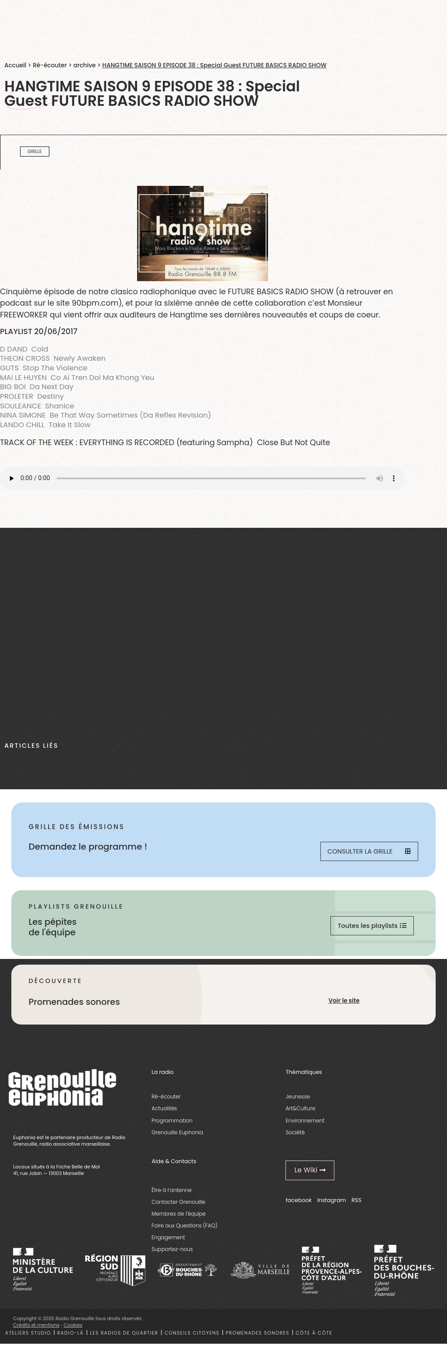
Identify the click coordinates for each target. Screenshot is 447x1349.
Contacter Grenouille (178, 1204)
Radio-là (70, 1335)
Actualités (164, 1111)
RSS (356, 1203)
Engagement (168, 1240)
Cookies (73, 1328)
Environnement (304, 1123)
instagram (331, 1203)
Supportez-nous (172, 1252)
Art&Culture (300, 1111)
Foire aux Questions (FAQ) (184, 1228)
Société (295, 1135)
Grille (35, 151)
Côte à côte (314, 1335)
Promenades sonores (257, 1335)
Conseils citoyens (192, 1335)
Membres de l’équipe (178, 1216)
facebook (298, 1203)
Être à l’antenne (171, 1192)
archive (84, 65)
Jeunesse (297, 1099)
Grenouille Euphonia (177, 1135)
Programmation (172, 1123)
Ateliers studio (28, 1335)
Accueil (15, 65)
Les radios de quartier (124, 1335)
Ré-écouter (50, 65)
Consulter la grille (368, 852)
